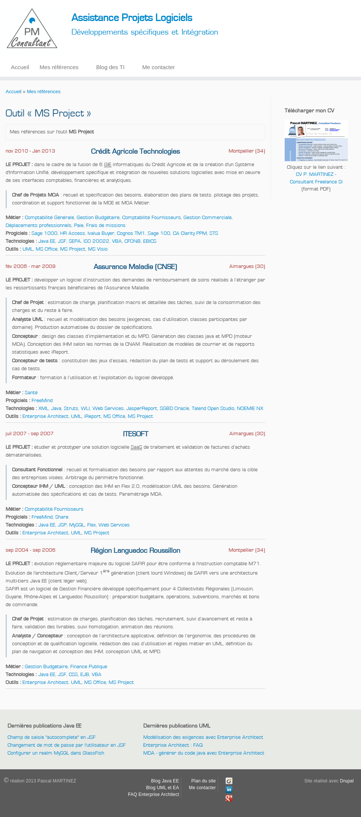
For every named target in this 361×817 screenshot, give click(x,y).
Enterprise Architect (45, 416)
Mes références (58, 67)
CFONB (132, 241)
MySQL (77, 525)
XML (43, 408)
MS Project (72, 249)
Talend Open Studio (213, 408)
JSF (62, 241)
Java (56, 408)
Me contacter (158, 67)
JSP (62, 525)
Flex (91, 525)
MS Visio (98, 249)
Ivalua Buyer (101, 233)
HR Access (72, 233)
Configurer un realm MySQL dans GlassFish (56, 753)
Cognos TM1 (131, 233)
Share (61, 517)
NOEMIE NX (250, 408)
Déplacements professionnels (38, 225)
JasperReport (141, 408)
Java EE (46, 241)
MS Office (47, 249)
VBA (117, 241)
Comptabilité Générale (49, 217)
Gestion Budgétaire (98, 217)
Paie (78, 225)
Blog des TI (110, 67)
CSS (73, 674)
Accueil (20, 67)
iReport (92, 416)
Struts (71, 408)
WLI (85, 408)
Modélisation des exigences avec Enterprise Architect (203, 737)
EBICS (149, 241)
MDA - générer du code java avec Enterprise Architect (203, 753)
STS (213, 233)
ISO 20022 (96, 241)
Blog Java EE (165, 781)
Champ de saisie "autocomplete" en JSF (52, 737)
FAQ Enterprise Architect (153, 794)
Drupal (347, 781)
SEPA (75, 241)
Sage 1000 (45, 233)
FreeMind (42, 400)
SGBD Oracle (174, 408)
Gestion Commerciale (208, 217)
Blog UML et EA (162, 787)
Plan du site (203, 781)
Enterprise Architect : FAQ (173, 745)
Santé (31, 392)
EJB (84, 674)
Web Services (108, 408)
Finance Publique (88, 666)
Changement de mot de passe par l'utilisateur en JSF (67, 745)
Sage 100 (159, 233)
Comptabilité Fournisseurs (151, 217)
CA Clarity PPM (190, 233)
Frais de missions (106, 225)
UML (28, 249)
